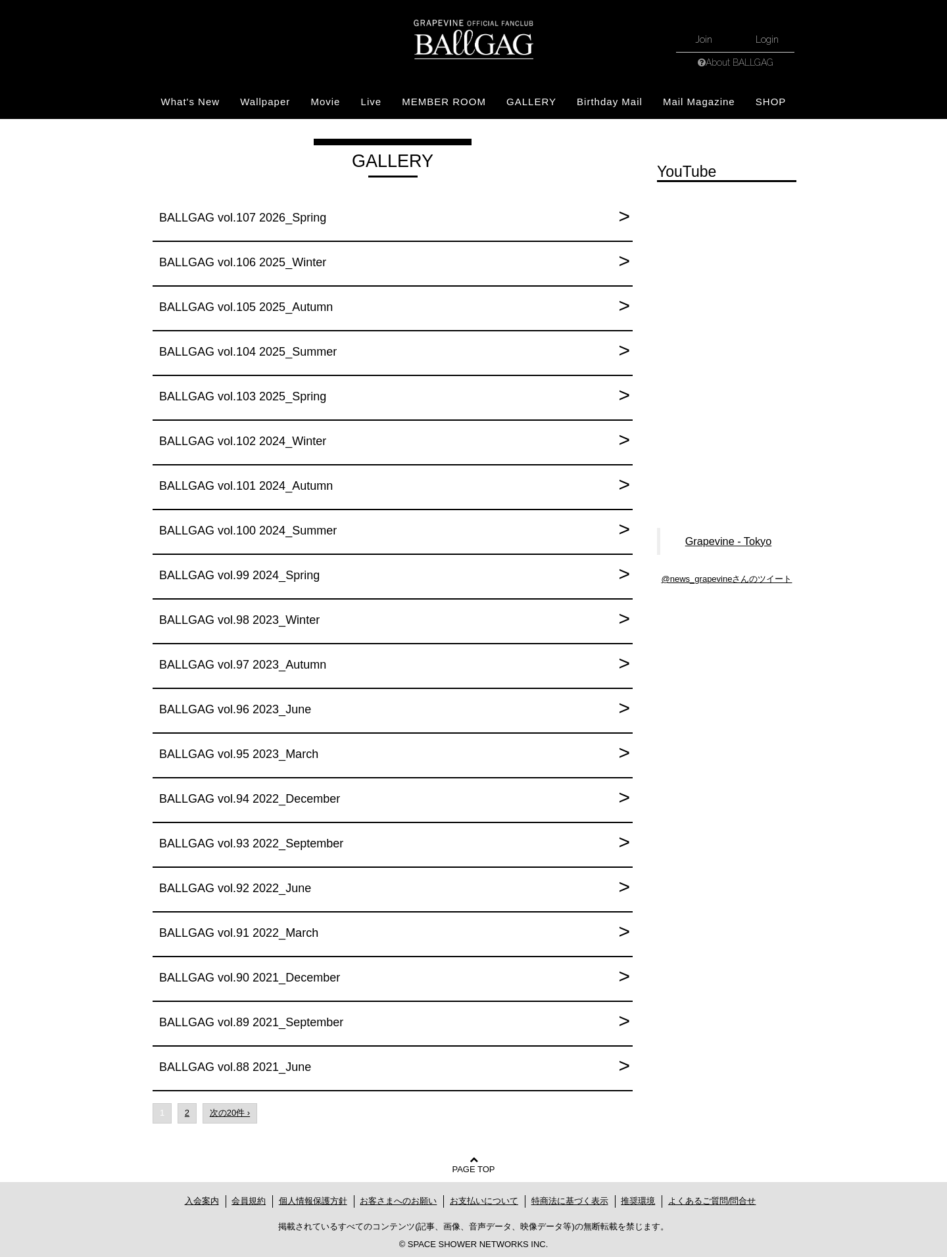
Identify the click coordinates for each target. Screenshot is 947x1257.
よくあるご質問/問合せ (712, 1201)
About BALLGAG (739, 62)
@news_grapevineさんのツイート (727, 579)
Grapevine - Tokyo (728, 541)
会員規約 (248, 1201)
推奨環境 (638, 1201)
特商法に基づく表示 (569, 1201)
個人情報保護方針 (313, 1201)
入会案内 (202, 1201)
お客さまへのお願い (398, 1201)
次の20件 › (230, 1113)
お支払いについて (484, 1201)
